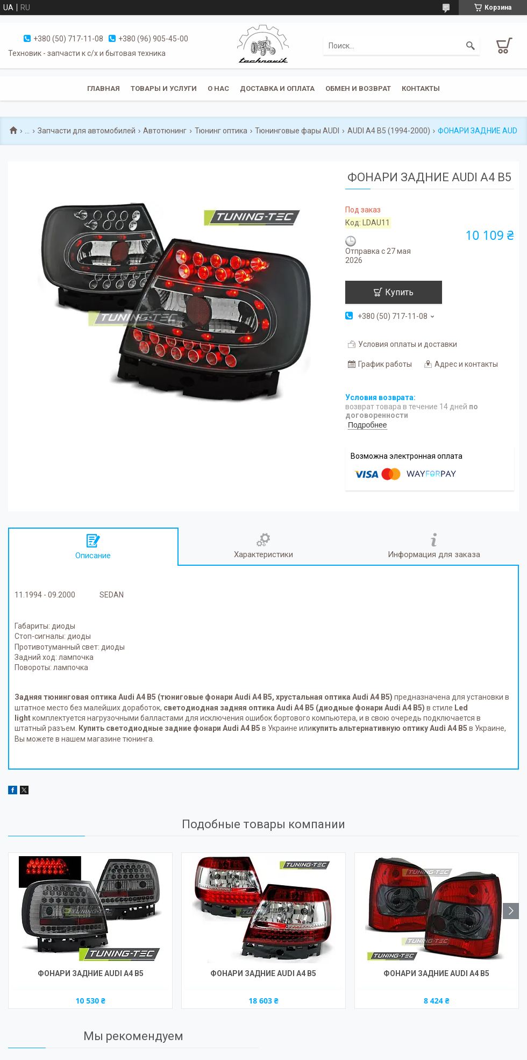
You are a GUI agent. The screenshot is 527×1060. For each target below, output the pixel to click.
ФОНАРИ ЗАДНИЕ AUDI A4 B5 (91, 973)
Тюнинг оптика (221, 130)
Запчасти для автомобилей (87, 130)
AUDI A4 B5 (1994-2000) (388, 130)
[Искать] (470, 45)
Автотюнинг (165, 130)
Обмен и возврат (358, 88)
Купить (399, 292)
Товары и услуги (164, 88)
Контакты (421, 88)
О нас (218, 88)
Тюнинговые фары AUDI (297, 130)
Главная (103, 88)
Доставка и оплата (277, 88)
